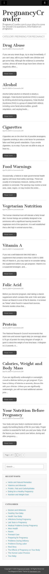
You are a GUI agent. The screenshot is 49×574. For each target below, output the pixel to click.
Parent (10, 532)
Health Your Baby (15, 516)
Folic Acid (12, 285)
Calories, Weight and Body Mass (22, 365)
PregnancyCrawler (23, 16)
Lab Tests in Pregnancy (17, 522)
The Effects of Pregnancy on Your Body (24, 550)
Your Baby (12, 556)
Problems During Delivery (18, 541)
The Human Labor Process (19, 553)
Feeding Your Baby (15, 513)
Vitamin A (12, 245)
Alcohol (10, 84)
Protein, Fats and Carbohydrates (21, 488)
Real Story (12, 547)
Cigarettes (12, 127)
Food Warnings (17, 166)
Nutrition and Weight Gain (18, 495)
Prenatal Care (13, 535)
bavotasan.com (35, 571)
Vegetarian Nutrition (22, 206)
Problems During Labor (17, 544)
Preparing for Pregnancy (18, 538)
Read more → (9, 74)
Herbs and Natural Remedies (20, 482)
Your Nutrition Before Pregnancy (23, 412)
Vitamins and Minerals (17, 485)
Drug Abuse (14, 45)
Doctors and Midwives (17, 510)
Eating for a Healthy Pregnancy (20, 491)
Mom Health (13, 528)
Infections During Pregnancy (19, 519)
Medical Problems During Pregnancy (23, 525)
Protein (10, 324)
